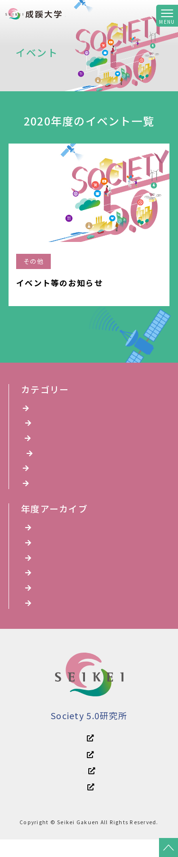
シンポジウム (47, 441)
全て (33, 409)
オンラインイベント (59, 457)
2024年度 (42, 551)
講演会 (36, 473)
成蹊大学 (89, 769)
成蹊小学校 (89, 804)
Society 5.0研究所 (101, 13)
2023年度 (42, 567)
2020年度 (42, 616)
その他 (36, 489)
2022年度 (42, 583)
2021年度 (42, 600)
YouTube (40, 425)
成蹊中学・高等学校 (89, 787)
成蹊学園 (89, 752)
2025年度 (42, 534)
